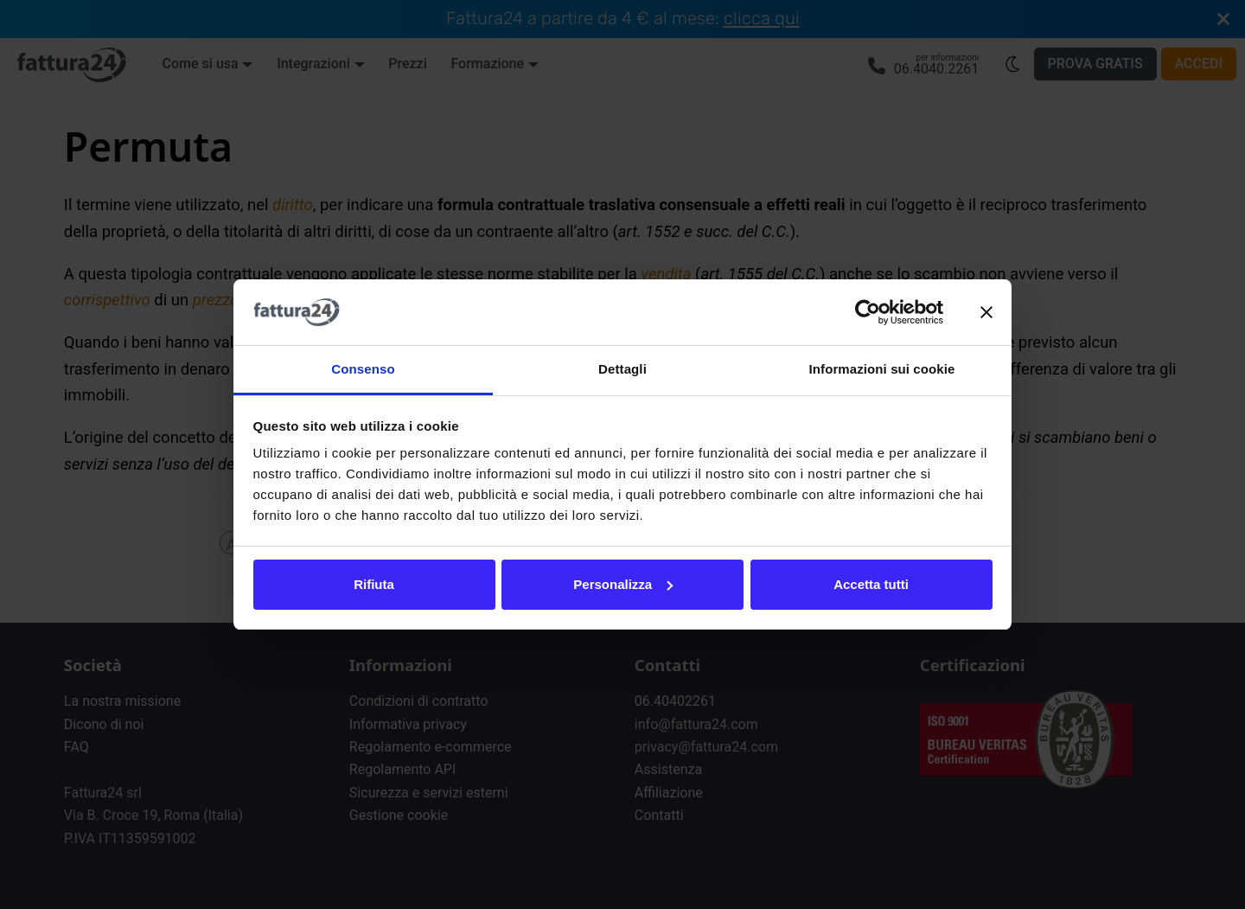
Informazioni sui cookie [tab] (882, 369)
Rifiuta (374, 584)
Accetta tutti (871, 584)
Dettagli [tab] (622, 369)
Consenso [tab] (362, 369)
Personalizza (623, 584)
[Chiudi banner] (986, 312)
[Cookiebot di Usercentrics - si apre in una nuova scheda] (867, 312)
